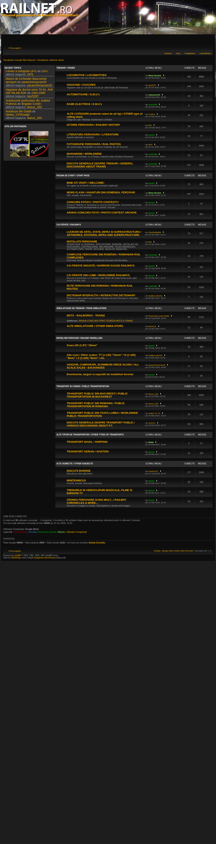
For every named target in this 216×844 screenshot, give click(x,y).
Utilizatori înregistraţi (76, 532)
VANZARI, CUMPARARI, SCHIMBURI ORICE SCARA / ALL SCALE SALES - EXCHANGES (103, 366)
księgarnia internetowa (44, 558)
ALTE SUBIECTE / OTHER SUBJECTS (74, 463)
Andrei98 (152, 104)
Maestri (61, 532)
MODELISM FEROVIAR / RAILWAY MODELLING (79, 338)
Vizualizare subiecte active (50, 60)
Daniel (151, 135)
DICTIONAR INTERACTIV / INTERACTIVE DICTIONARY (101, 295)
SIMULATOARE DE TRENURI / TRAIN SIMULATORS (81, 308)
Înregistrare (190, 53)
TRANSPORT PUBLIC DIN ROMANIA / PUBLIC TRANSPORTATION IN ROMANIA (96, 405)
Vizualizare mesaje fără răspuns (19, 60)
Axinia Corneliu (97, 542)
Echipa (157, 551)
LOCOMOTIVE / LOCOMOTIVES (87, 75)
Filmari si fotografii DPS (21, 72)
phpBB (18, 555)
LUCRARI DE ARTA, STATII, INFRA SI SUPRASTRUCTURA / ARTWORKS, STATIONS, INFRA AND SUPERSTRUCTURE (104, 233)
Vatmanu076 (154, 95)
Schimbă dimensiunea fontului (208, 47)
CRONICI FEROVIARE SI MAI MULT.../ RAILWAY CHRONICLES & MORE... (96, 501)
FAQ (178, 53)
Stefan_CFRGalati (18, 116)
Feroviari (32, 532)
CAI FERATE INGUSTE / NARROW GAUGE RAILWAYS (101, 265)
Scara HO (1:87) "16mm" (82, 345)
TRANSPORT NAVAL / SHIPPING (87, 441)
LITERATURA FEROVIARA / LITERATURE (93, 134)
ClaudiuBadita (154, 232)
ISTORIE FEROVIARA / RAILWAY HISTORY (93, 124)
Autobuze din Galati (18, 112)
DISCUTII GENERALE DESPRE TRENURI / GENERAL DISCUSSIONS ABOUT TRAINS (100, 165)
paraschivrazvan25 (34, 83)
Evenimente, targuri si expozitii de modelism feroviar (100, 374)
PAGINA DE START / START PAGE (72, 175)
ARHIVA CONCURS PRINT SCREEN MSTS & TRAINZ (106, 320)
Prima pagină (15, 48)
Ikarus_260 (34, 108)
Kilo (150, 125)
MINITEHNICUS (76, 480)
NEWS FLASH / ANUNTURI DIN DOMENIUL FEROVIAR (101, 192)
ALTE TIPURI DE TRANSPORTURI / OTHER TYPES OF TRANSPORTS (90, 435)
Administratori (20, 532)
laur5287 (33, 97)
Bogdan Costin (31, 105)
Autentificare (205, 53)
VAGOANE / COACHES (81, 84)
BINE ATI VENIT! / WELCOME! (85, 182)
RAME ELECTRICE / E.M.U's (84, 104)
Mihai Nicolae (154, 75)
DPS (45, 72)
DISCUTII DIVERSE (79, 470)
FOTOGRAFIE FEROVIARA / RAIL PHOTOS (94, 144)
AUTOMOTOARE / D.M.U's (83, 94)
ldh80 (151, 442)
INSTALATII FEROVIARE (82, 241)
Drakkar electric (155, 296)
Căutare (168, 53)
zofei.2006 (38, 94)
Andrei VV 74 (154, 413)
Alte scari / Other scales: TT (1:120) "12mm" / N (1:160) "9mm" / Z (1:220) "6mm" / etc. (101, 356)
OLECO (152, 423)
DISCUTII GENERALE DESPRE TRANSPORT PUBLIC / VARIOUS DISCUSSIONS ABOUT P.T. (101, 424)
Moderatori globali (47, 532)
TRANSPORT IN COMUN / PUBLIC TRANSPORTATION (82, 386)
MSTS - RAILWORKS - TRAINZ (86, 315)
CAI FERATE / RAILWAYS (68, 225)
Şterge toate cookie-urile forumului (177, 551)
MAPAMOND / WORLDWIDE (84, 153)
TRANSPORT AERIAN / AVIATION (88, 451)
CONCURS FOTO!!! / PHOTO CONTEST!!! (93, 202)
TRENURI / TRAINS (65, 68)
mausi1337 (153, 471)
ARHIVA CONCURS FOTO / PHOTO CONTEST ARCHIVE (102, 212)
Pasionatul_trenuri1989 (158, 316)
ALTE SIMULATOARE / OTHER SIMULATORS (95, 325)
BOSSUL (152, 326)
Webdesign (16, 558)
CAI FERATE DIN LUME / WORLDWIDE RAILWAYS (98, 275)
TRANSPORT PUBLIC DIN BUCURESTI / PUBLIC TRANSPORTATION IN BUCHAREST (97, 395)
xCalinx (151, 114)
